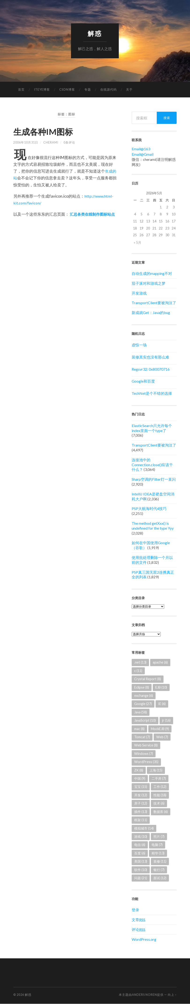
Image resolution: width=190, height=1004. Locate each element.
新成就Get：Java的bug (151, 312)
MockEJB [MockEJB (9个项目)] (160, 729)
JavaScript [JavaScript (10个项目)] (145, 721)
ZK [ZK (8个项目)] (138, 770)
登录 (135, 910)
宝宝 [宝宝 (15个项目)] (140, 787)
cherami (50, 142)
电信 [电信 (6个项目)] (139, 845)
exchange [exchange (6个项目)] (143, 696)
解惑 (94, 33)
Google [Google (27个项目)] (143, 704)
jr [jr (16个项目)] (166, 721)
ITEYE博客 (42, 90)
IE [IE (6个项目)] (162, 704)
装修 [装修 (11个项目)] (159, 862)
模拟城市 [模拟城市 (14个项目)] (144, 828)
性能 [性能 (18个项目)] (159, 795)
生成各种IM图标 (47, 131)
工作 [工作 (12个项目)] (159, 787)
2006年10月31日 (25, 142)
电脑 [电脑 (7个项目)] (157, 845)
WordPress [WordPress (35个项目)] (146, 762)
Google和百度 (143, 381)
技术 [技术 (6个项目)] (158, 803)
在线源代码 (108, 90)
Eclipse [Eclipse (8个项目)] (141, 687)
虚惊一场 (139, 345)
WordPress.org (144, 939)
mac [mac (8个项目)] (139, 729)
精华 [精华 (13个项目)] (158, 853)
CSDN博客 (67, 90)
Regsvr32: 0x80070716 (151, 369)
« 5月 (137, 243)
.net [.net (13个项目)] (140, 662)
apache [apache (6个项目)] (160, 662)
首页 (21, 90)
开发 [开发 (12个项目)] (140, 795)
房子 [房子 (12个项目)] (140, 803)
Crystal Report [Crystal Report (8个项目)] (147, 679)
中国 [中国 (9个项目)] (139, 779)
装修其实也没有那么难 (150, 357)
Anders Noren (144, 995)
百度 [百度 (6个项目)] (139, 853)
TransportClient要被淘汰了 (154, 303)
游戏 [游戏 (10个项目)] (140, 837)
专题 (87, 90)
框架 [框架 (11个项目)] (140, 820)
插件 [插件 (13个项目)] (140, 812)
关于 (129, 90)
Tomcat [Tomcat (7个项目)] (142, 737)
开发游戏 (139, 293)
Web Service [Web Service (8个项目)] (146, 745)
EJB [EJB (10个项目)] (161, 687)
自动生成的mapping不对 (152, 273)
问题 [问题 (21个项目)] (140, 878)
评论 (138, 929)
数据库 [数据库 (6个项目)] (160, 812)
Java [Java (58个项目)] (140, 712)
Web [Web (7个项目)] (162, 737)
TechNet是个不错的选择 (152, 393)
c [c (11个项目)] (138, 671)
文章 (138, 920)
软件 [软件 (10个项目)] (140, 870)
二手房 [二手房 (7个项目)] (159, 779)
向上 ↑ (172, 995)
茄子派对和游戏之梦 (148, 283)
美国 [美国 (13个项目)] (140, 862)
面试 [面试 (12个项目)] (159, 878)
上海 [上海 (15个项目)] (155, 770)
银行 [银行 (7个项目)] (158, 870)
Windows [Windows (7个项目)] (143, 754)
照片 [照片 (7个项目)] (158, 837)
